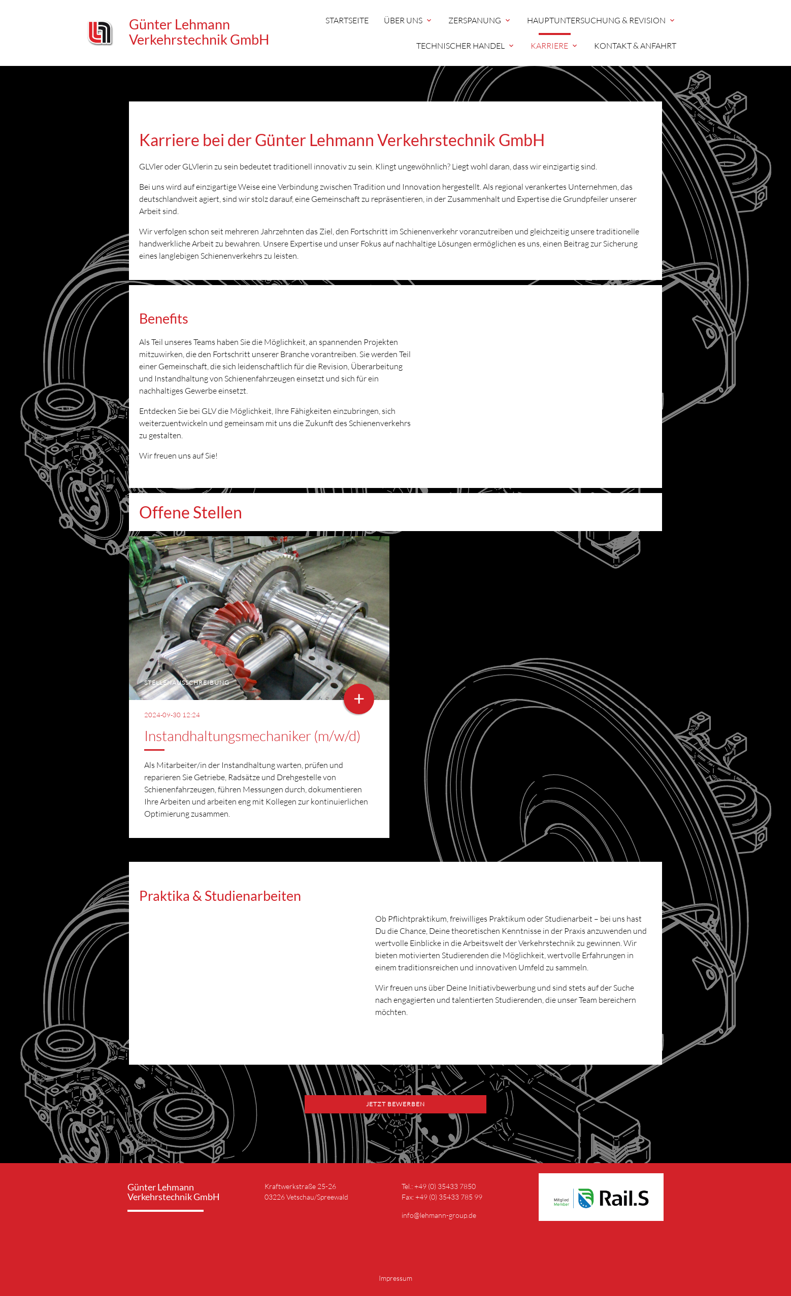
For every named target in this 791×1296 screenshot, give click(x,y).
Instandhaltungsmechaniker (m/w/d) (252, 735)
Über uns (408, 20)
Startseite (347, 20)
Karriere (555, 45)
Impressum (395, 1278)
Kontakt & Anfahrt (635, 46)
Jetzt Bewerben (395, 1104)
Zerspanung (480, 20)
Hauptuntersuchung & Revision (601, 20)
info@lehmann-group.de (439, 1215)
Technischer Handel (465, 45)
